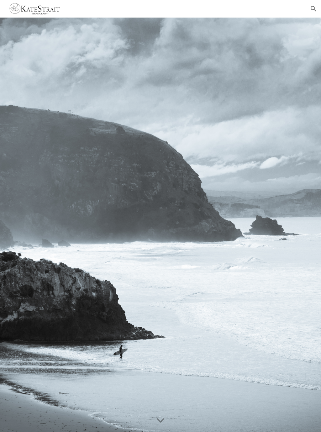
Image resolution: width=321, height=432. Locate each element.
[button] (313, 8)
